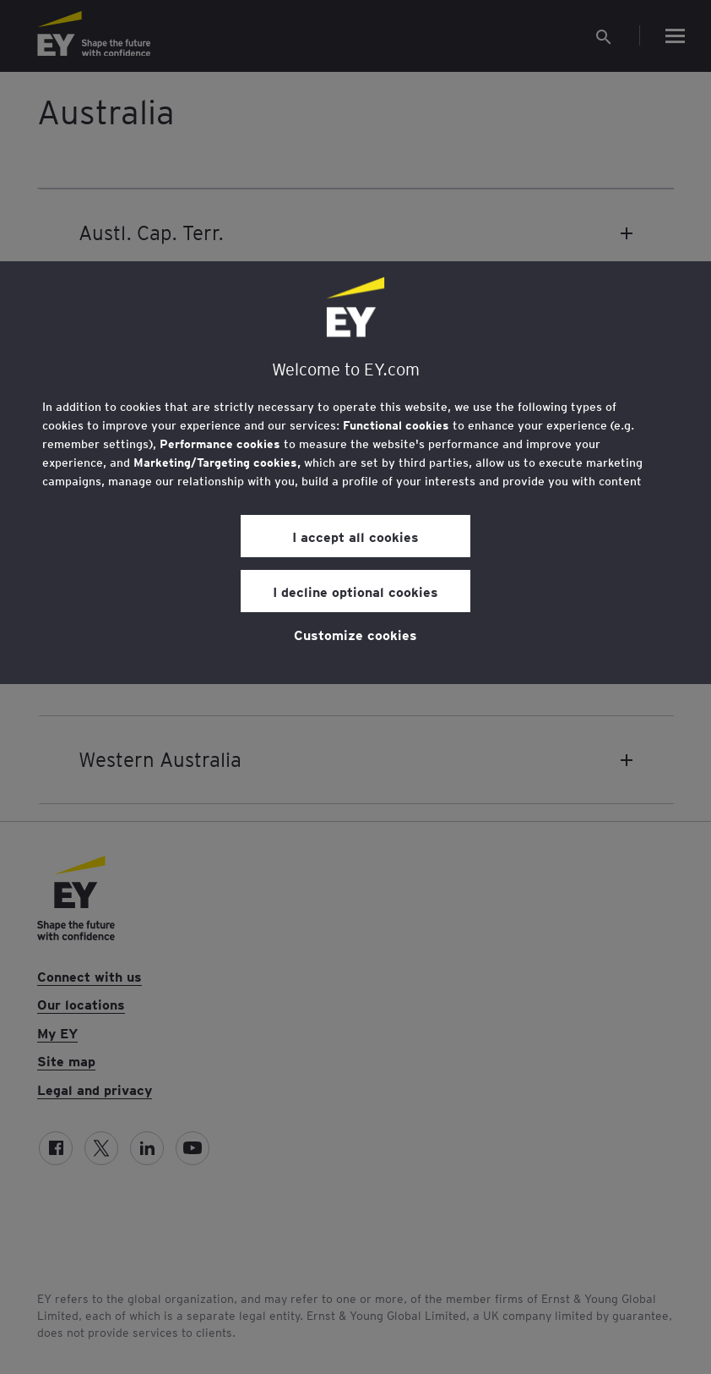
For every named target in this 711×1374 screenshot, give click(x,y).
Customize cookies (355, 634)
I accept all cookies (355, 536)
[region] (355, 472)
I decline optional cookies (355, 591)
